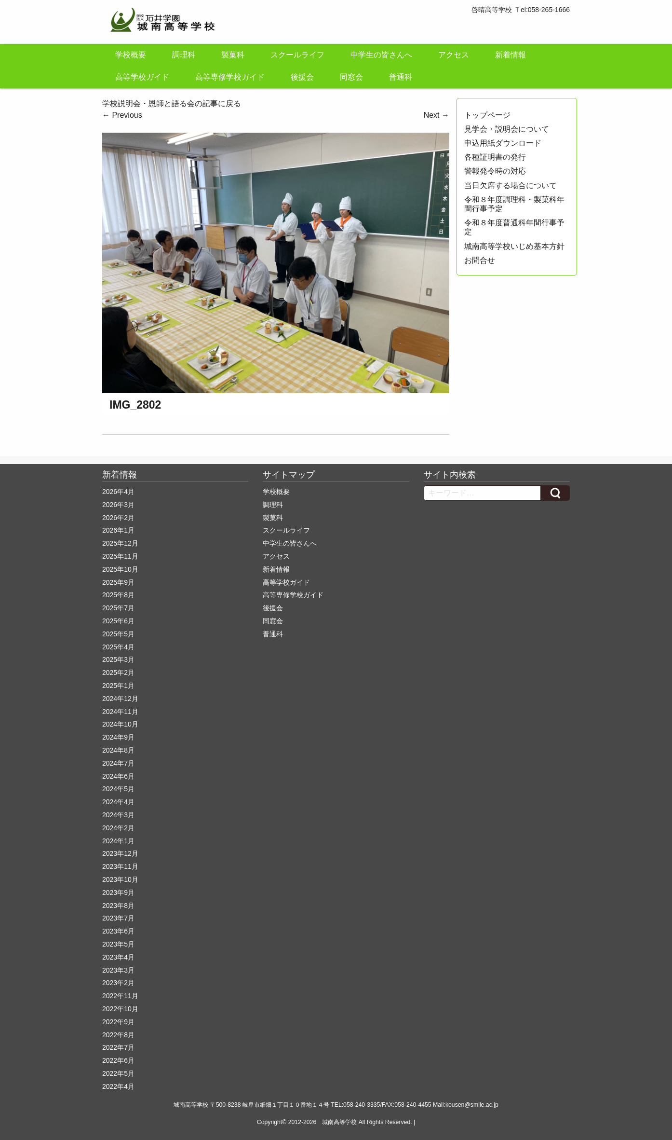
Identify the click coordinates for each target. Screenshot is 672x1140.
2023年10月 (120, 879)
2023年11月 (120, 866)
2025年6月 (118, 621)
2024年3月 (118, 815)
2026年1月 (118, 530)
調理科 (183, 55)
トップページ (487, 115)
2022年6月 (118, 1060)
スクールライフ (297, 55)
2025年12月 (120, 543)
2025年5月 (118, 634)
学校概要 (130, 55)
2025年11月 (120, 556)
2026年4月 (118, 491)
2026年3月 (118, 504)
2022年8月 (118, 1035)
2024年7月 (118, 763)
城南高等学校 (339, 1122)
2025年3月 (118, 659)
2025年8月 (118, 595)
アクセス (453, 55)
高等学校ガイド (142, 77)
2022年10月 (120, 1009)
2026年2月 (118, 518)
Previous (122, 115)
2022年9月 (118, 1022)
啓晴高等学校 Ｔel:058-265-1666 (520, 10)
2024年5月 (118, 789)
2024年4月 (118, 802)
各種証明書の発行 (495, 157)
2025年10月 (120, 569)
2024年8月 (118, 750)
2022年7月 (118, 1047)
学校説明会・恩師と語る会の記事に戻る (171, 103)
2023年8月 (118, 905)
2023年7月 (118, 918)
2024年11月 (120, 711)
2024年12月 (120, 698)
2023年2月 (118, 983)
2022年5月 (118, 1073)
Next (436, 115)
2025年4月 (118, 647)
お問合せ (479, 260)
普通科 (400, 77)
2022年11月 (120, 996)
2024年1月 (118, 841)
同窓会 (351, 77)
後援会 (302, 77)
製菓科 (232, 55)
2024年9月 (118, 737)
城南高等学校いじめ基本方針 (514, 246)
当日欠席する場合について (510, 185)
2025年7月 (118, 608)
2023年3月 (118, 970)
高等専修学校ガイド (230, 77)
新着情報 (510, 55)
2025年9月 (118, 582)
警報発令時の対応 (495, 171)
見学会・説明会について (506, 129)
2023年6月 (118, 931)
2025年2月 (118, 672)
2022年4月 (118, 1086)
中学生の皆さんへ (381, 55)
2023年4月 (118, 957)
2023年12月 (120, 853)
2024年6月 (118, 776)
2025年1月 (118, 685)
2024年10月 (120, 724)
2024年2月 (118, 828)
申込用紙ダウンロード (502, 143)
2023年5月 (118, 944)
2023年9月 (118, 892)
